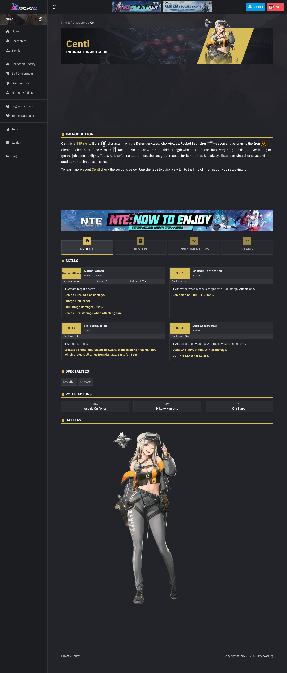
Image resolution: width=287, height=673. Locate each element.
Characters (80, 22)
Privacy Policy (70, 656)
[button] (255, 7)
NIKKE (65, 22)
